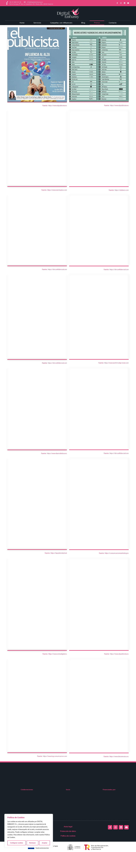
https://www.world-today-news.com (116, 363)
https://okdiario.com (122, 190)
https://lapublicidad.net (59, 553)
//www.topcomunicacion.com (57, 756)
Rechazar (32, 843)
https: (45, 756)
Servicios (37, 23)
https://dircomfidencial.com (57, 269)
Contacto (112, 23)
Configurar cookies (16, 843)
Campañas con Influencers (61, 23)
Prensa (97, 23)
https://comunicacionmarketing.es (117, 553)
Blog (83, 23)
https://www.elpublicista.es (57, 106)
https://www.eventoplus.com (57, 190)
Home (22, 23)
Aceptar (44, 843)
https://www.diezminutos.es (119, 756)
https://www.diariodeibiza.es (57, 453)
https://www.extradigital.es (57, 654)
